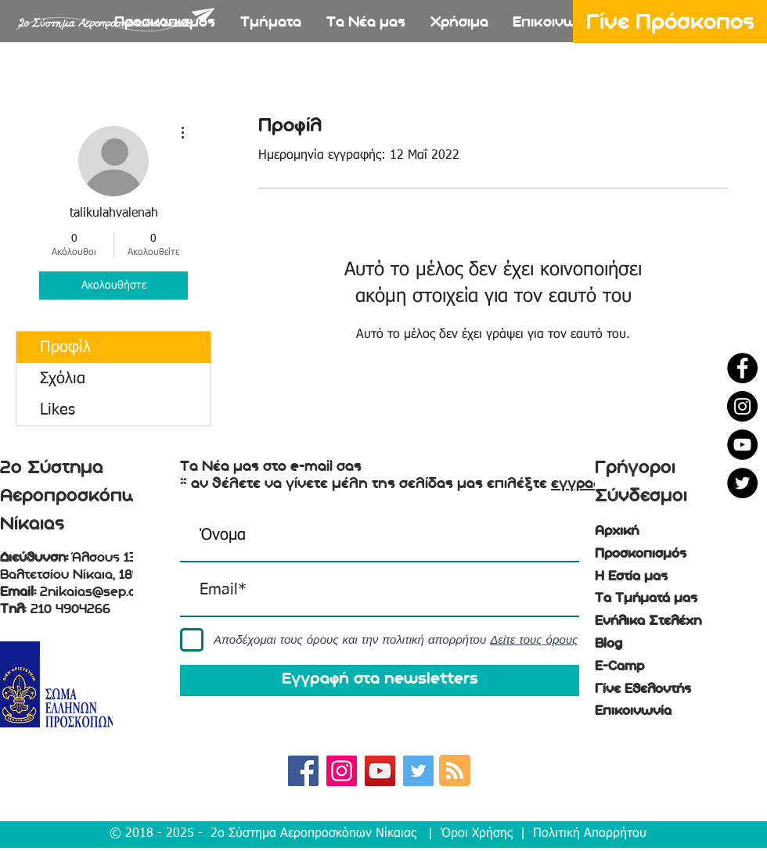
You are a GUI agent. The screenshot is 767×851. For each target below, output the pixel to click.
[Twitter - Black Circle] (742, 483)
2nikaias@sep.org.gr (102, 592)
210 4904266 (70, 609)
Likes (57, 410)
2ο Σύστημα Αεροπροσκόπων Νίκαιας (313, 834)
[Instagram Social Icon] (341, 771)
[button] (271, 24)
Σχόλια (62, 378)
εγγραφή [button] (581, 483)
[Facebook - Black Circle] (742, 368)
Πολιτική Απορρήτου (589, 834)
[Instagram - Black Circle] (742, 406)
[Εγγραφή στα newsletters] (379, 680)
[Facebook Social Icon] (303, 771)
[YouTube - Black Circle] (742, 444)
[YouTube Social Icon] (380, 771)
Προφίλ (65, 347)
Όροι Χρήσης (477, 834)
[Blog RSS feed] (454, 771)
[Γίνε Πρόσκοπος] (670, 21)
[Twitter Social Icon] (418, 771)
